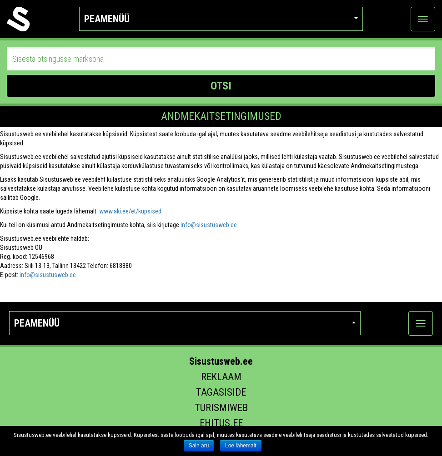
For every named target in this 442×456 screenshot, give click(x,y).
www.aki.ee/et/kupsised (130, 211)
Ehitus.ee (221, 423)
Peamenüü (221, 19)
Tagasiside (221, 392)
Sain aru (199, 445)
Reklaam (221, 376)
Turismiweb (221, 407)
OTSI (221, 85)
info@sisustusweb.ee (209, 224)
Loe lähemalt (240, 445)
